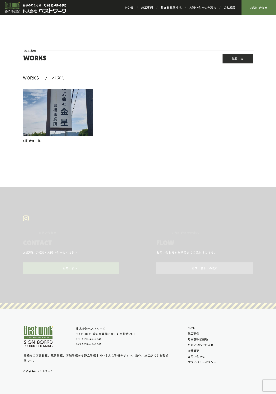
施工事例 (147, 7)
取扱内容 (237, 59)
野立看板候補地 (171, 7)
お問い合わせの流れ (202, 7)
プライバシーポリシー (202, 362)
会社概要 (230, 7)
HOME (129, 7)
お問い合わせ (258, 8)
